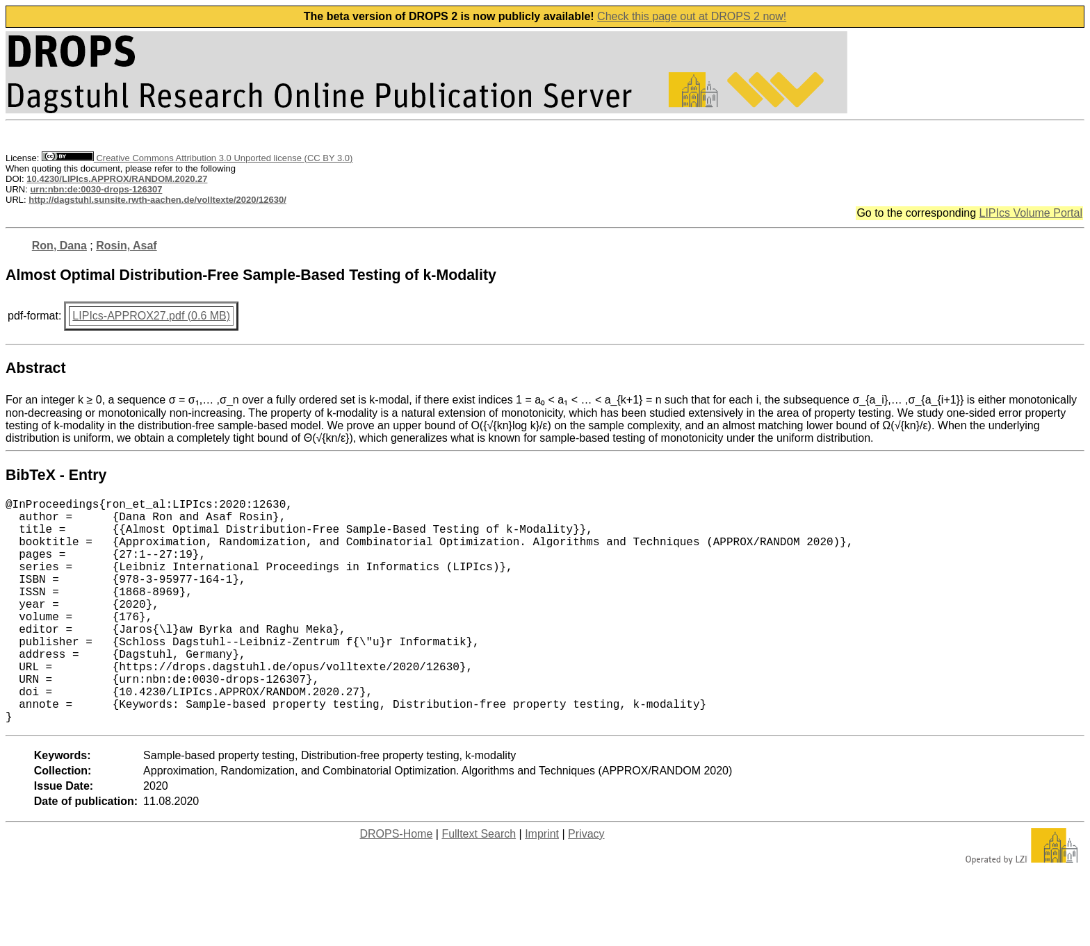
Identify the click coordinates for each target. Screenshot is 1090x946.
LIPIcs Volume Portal (1030, 213)
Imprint (542, 884)
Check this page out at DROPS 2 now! (691, 16)
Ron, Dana (59, 245)
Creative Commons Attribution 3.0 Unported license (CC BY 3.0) (197, 158)
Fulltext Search (478, 884)
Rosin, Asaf (126, 245)
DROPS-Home (395, 884)
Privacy (586, 884)
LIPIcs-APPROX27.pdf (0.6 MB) (151, 316)
